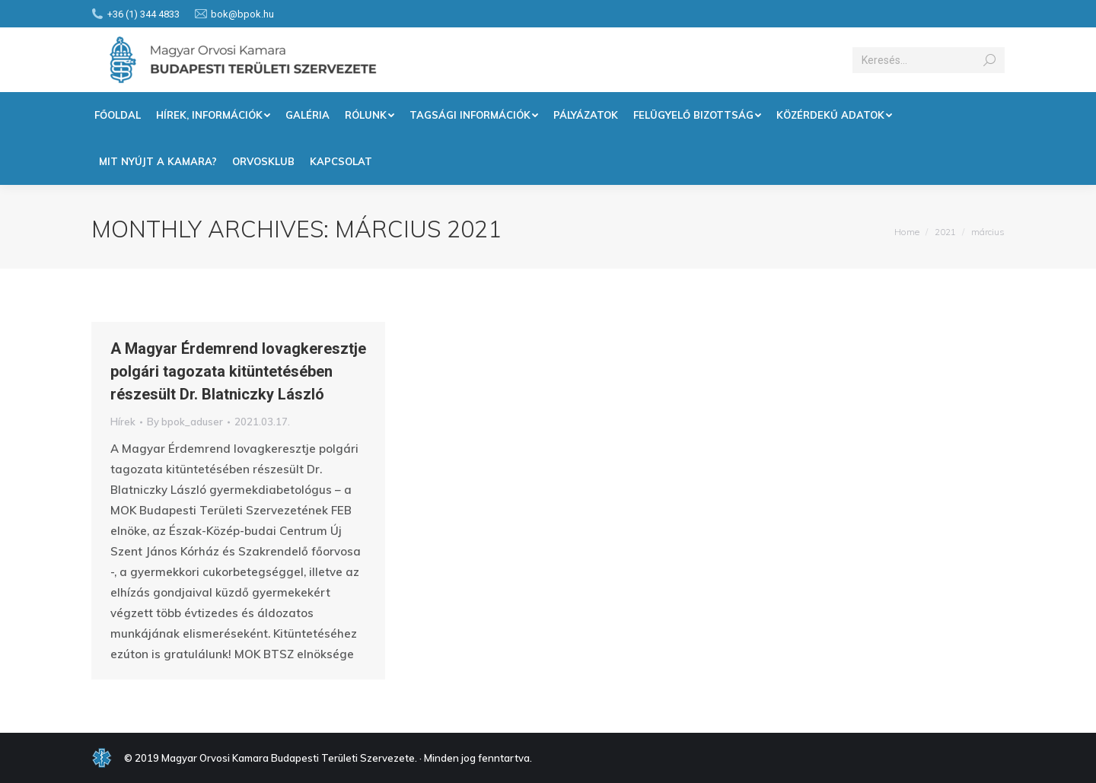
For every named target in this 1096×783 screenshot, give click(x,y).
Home (906, 231)
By (185, 421)
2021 (945, 231)
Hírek (122, 421)
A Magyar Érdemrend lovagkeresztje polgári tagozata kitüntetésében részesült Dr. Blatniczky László (238, 371)
